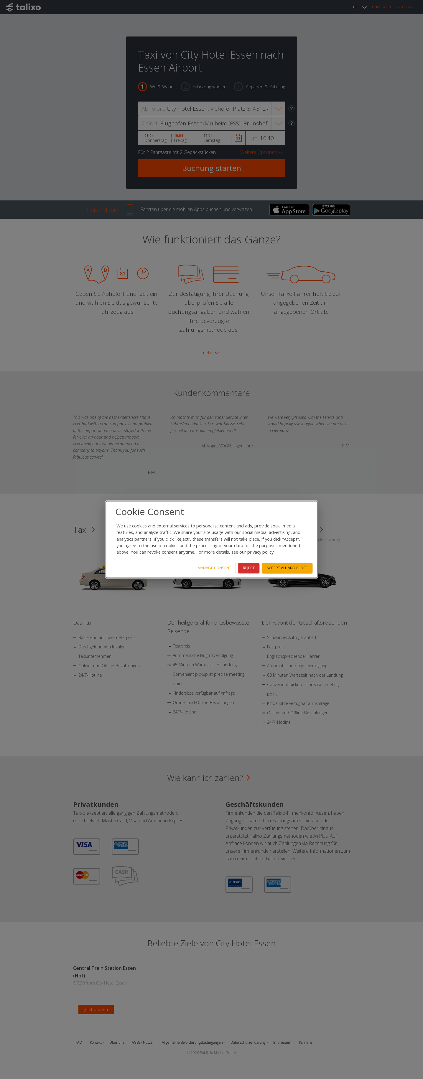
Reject (249, 568)
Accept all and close (287, 568)
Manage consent (214, 568)
